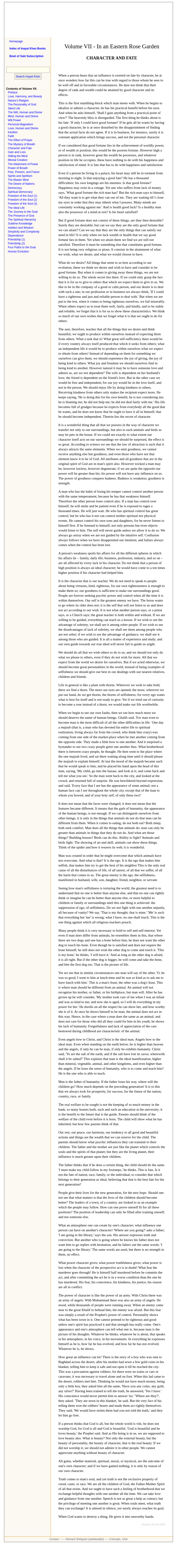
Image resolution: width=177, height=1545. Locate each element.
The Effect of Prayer (20, 140)
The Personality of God (22, 104)
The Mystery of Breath (21, 144)
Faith (11, 136)
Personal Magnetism (20, 124)
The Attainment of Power (23, 164)
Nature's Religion (18, 100)
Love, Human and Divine (23, 128)
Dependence (16, 235)
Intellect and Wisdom (20, 227)
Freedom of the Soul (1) (22, 195)
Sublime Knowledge (20, 223)
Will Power (14, 120)
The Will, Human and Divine (25, 112)
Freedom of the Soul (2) (22, 199)
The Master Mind (18, 179)
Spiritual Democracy (20, 192)
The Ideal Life (16, 207)
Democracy (15, 188)
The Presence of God (21, 215)
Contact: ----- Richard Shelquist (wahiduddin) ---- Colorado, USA (88, 1539)
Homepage (16, 41)
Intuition (13, 132)
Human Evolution (18, 251)
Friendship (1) (16, 239)
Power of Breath (18, 168)
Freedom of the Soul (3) (22, 203)
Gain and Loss (17, 152)
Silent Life (14, 108)
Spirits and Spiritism (20, 176)
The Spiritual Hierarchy (22, 219)
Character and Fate (20, 148)
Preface (12, 92)
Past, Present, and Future (23, 172)
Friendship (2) (16, 243)
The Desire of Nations (21, 183)
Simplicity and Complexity (23, 231)
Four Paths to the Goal (22, 247)
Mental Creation (17, 160)
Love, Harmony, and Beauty (25, 96)
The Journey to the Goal (23, 211)
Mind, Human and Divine (23, 116)
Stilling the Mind (17, 156)
